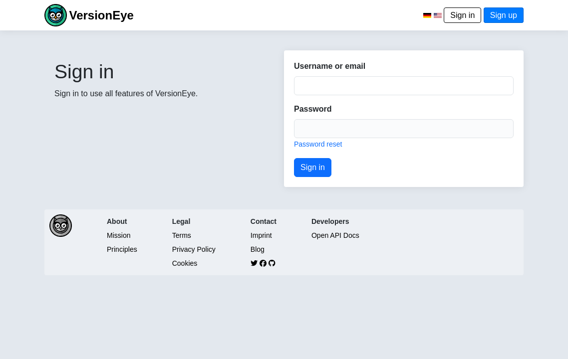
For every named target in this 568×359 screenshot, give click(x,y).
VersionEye (101, 15)
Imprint (261, 235)
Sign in (462, 15)
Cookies (185, 263)
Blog (258, 249)
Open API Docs (335, 235)
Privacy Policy (194, 249)
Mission (118, 235)
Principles (122, 249)
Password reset (318, 144)
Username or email (329, 66)
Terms (181, 235)
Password (313, 109)
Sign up (503, 15)
